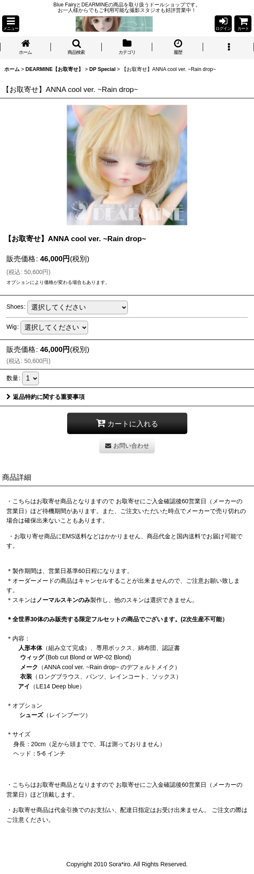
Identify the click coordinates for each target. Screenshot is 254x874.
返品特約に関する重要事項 (45, 396)
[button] (10, 23)
